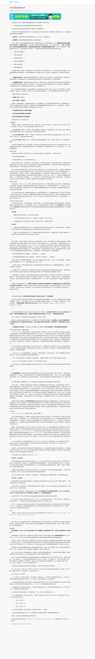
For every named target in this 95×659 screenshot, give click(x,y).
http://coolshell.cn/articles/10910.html (23, 653)
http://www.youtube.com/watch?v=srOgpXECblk (41, 536)
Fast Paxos (18, 528)
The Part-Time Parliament (40, 451)
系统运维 (30, 10)
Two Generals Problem (17, 346)
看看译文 (14, 650)
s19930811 (12, 10)
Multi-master (24, 191)
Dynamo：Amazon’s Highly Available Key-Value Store (40, 648)
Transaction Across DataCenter (18, 536)
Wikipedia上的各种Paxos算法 (18, 433)
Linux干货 (26, 10)
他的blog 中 (34, 458)
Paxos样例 (36, 521)
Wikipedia (39, 298)
